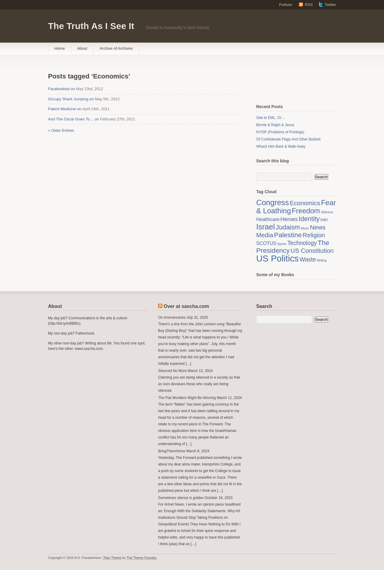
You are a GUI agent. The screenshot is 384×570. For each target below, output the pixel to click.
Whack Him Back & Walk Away (280, 146)
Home (59, 48)
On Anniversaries (171, 317)
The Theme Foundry (141, 558)
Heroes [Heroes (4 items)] (289, 219)
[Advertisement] (286, 80)
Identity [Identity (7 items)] (309, 219)
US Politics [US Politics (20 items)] (277, 258)
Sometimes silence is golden (181, 498)
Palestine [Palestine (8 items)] (288, 235)
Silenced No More (172, 371)
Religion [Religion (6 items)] (314, 235)
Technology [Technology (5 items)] (302, 243)
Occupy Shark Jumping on (71, 99)
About (82, 48)
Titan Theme (112, 558)
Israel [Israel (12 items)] (265, 227)
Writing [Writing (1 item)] (322, 260)
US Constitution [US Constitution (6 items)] (312, 250)
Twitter (330, 4)
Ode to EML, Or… (270, 118)
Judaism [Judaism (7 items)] (288, 227)
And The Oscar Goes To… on (73, 119)
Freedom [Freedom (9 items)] (306, 211)
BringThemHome (171, 451)
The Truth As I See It (91, 26)
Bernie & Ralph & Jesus (275, 125)
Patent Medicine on (64, 109)
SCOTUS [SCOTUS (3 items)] (266, 243)
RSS (309, 4)
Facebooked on (61, 89)
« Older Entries (61, 130)
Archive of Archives (116, 48)
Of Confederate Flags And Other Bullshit (288, 139)
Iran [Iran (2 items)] (324, 219)
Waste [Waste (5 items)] (308, 259)
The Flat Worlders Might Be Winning (187, 398)
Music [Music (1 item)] (305, 228)
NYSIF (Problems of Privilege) (280, 132)
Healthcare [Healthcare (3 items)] (268, 219)
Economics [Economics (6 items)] (305, 202)
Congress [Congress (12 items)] (272, 202)
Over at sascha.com (186, 306)
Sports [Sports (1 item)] (281, 244)
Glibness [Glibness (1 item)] (327, 212)
